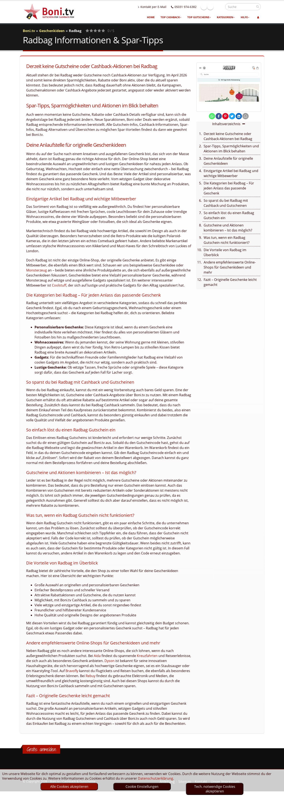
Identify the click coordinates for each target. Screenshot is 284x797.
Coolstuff (59, 285)
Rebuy (90, 676)
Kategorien (226, 17)
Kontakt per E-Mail (161, 7)
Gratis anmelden (41, 749)
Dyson (109, 660)
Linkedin (219, 7)
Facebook (213, 7)
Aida (97, 655)
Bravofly (72, 670)
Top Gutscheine (199, 17)
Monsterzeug (36, 270)
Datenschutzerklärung (155, 778)
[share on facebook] (218, 116)
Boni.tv (29, 30)
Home (151, 17)
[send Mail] (245, 116)
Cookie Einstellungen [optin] (142, 786)
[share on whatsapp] (212, 116)
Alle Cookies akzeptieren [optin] (69, 786)
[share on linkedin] (238, 116)
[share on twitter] (232, 116)
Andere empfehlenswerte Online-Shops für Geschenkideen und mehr (230, 267)
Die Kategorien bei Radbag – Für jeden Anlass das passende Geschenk (229, 188)
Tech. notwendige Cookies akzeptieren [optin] (214, 788)
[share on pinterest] (225, 116)
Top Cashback (171, 17)
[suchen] (257, 6)
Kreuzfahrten (147, 655)
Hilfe (245, 17)
